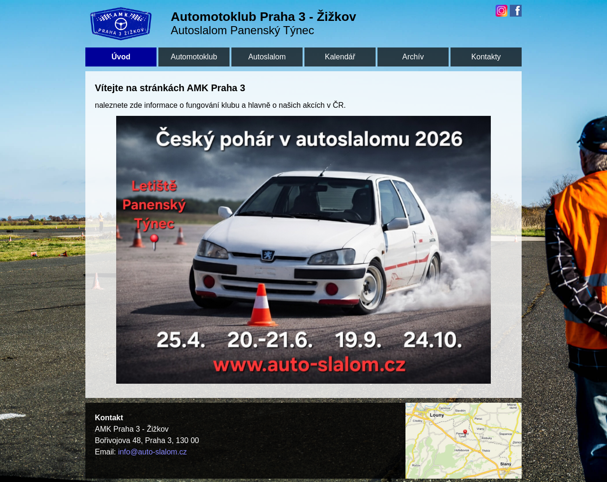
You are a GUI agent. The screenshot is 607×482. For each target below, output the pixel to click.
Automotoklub (194, 57)
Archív (412, 57)
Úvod (120, 57)
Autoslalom (266, 57)
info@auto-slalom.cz (152, 452)
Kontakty (486, 57)
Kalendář (340, 57)
